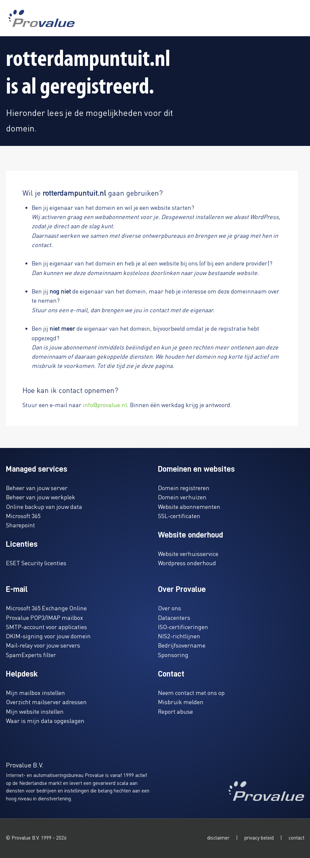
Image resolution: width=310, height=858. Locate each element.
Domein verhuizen (182, 497)
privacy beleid (259, 837)
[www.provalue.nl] (42, 18)
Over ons (169, 608)
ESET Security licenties (36, 563)
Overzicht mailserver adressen (46, 702)
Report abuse (175, 711)
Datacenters (174, 617)
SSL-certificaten (179, 515)
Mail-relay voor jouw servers (43, 645)
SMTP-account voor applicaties (46, 626)
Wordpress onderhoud (187, 563)
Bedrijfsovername (181, 645)
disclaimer (218, 837)
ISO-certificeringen (183, 626)
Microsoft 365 (23, 515)
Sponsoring (173, 654)
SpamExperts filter (31, 654)
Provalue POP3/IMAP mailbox (44, 617)
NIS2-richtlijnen (179, 636)
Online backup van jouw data (44, 506)
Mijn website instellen (35, 711)
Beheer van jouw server (37, 487)
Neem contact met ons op (191, 692)
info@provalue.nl (105, 404)
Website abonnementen (189, 506)
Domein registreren (183, 487)
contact (296, 837)
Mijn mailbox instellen (35, 692)
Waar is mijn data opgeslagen (45, 720)
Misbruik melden (180, 702)
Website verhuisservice (188, 553)
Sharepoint (20, 525)
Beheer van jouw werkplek (40, 497)
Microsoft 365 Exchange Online (46, 608)
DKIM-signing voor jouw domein (48, 636)
